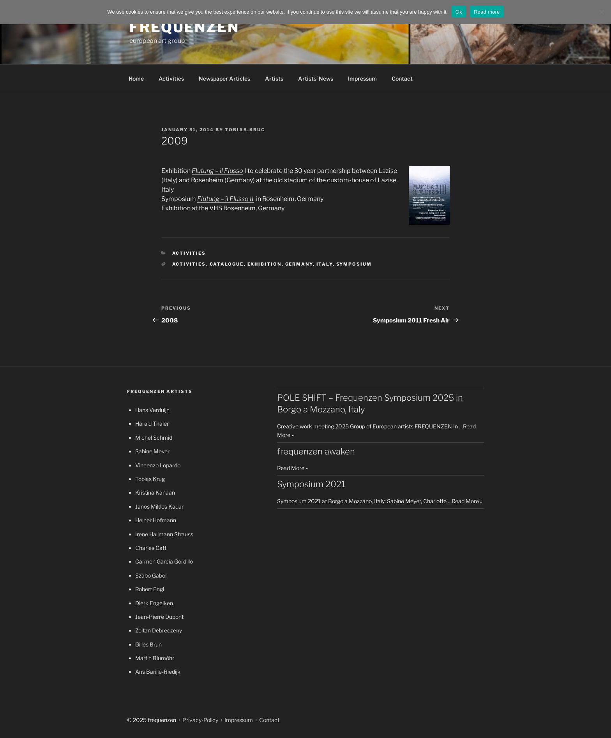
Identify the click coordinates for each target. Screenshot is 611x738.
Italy (324, 264)
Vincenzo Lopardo (157, 465)
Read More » (292, 468)
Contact (402, 78)
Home (136, 78)
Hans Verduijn (152, 410)
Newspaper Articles (224, 78)
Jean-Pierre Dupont (159, 616)
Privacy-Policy (199, 720)
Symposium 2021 (311, 484)
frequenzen (184, 27)
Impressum (362, 78)
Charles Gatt (150, 547)
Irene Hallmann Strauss (164, 534)
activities (189, 264)
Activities (171, 78)
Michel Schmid (153, 437)
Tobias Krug (150, 479)
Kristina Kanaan (155, 492)
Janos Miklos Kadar (159, 506)
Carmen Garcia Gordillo (164, 561)
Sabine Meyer (152, 451)
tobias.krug (245, 129)
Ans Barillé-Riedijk (157, 671)
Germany (299, 264)
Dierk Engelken (154, 603)
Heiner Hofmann (155, 520)
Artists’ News (315, 78)
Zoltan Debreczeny (158, 630)
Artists (274, 78)
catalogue (227, 264)
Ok (459, 12)
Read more (487, 12)
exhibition (264, 264)
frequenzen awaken (316, 451)
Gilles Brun (148, 644)
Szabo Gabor (151, 575)
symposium (354, 264)
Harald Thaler (152, 423)
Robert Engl (149, 589)
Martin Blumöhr (154, 658)
